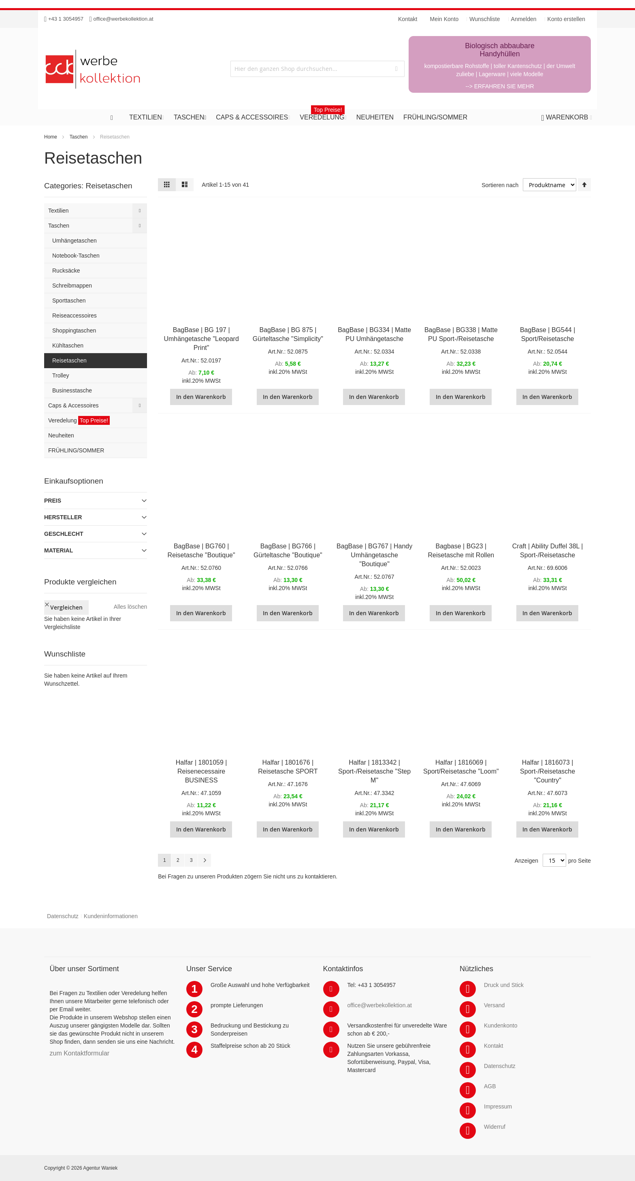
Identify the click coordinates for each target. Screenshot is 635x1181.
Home (50, 137)
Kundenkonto (501, 1025)
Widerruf (494, 1126)
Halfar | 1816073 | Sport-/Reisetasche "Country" (547, 771)
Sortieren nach (500, 185)
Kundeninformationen (111, 916)
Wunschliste (484, 19)
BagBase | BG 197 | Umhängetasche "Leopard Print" (201, 338)
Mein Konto (444, 19)
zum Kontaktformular (80, 1053)
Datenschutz (63, 916)
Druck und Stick (504, 985)
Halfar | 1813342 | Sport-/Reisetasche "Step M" (374, 771)
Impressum (498, 1106)
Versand (494, 1005)
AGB (490, 1086)
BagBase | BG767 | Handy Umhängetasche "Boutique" (374, 555)
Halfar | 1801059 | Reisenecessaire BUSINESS (201, 771)
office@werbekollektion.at (123, 19)
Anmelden (524, 19)
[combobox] (317, 69)
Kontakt (493, 1045)
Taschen (79, 137)
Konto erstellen (566, 19)
